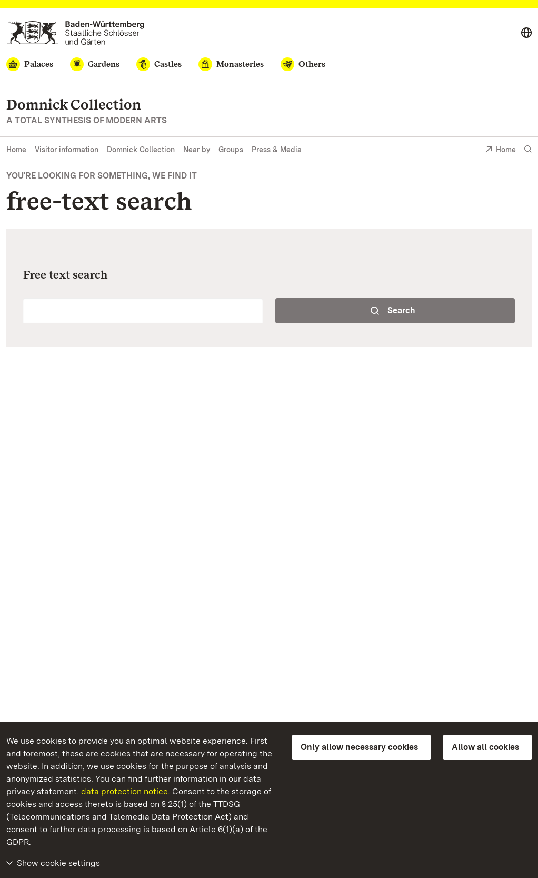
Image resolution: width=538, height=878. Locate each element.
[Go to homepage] (75, 33)
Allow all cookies (485, 747)
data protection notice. (125, 791)
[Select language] (526, 33)
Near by (196, 149)
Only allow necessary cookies (359, 747)
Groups (230, 149)
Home (16, 149)
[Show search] (528, 149)
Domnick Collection (141, 149)
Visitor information (66, 149)
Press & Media (277, 149)
